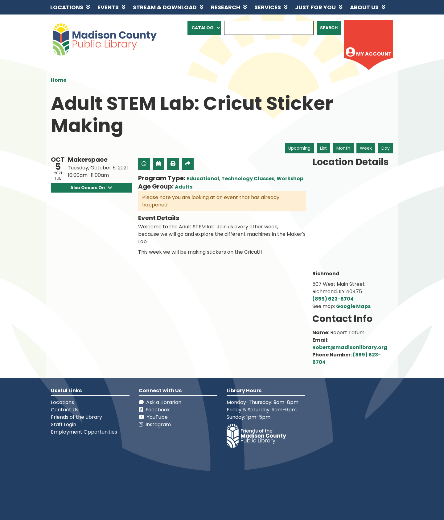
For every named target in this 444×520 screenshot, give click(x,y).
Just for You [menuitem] (315, 7)
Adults (183, 186)
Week (366, 148)
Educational (203, 178)
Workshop (290, 178)
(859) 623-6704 (333, 298)
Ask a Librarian (160, 402)
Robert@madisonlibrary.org (349, 347)
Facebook (154, 409)
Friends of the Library (76, 417)
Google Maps (353, 306)
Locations (62, 402)
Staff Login (63, 424)
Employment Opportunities (84, 431)
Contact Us (64, 409)
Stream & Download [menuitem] (165, 7)
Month (343, 148)
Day (385, 148)
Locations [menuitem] (66, 7)
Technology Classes (247, 178)
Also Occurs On (91, 188)
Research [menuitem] (225, 7)
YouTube (153, 417)
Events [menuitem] (108, 7)
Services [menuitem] (267, 7)
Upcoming (299, 148)
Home (58, 80)
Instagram (155, 424)
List (323, 148)
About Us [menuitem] (364, 7)
